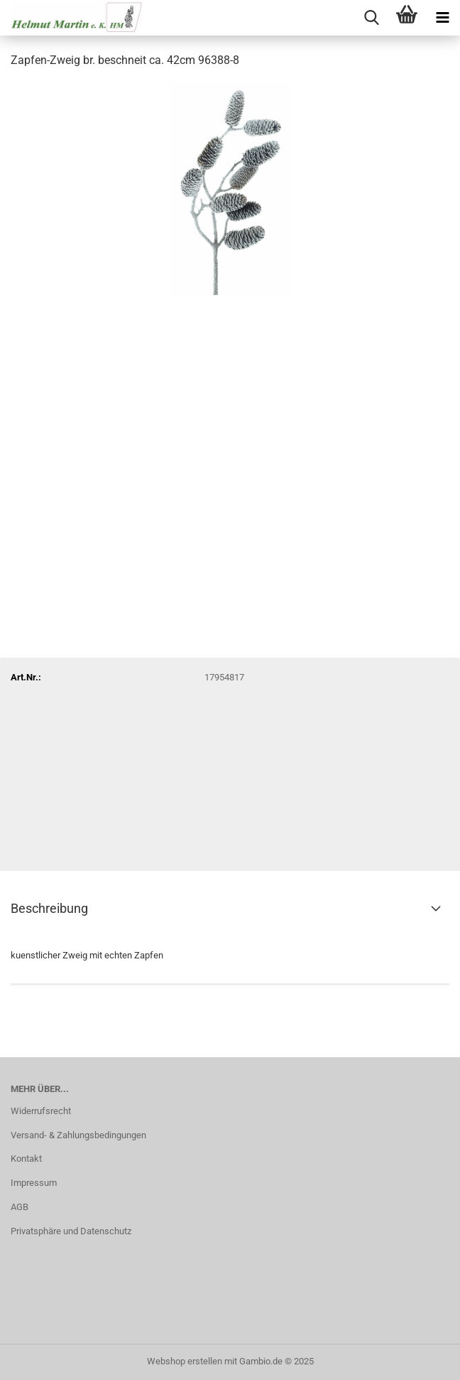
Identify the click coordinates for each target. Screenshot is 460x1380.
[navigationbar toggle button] (442, 18)
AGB (19, 1207)
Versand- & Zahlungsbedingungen (78, 1135)
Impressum (34, 1182)
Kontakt (26, 1158)
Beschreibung (49, 908)
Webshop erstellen (184, 1361)
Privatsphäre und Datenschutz (71, 1231)
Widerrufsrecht (41, 1111)
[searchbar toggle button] (371, 18)
